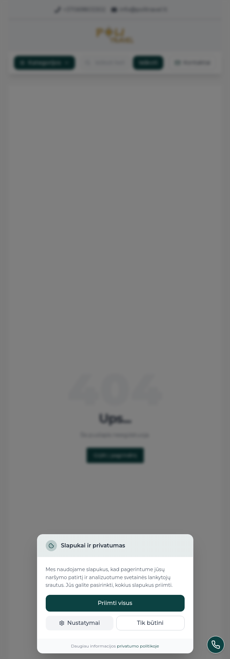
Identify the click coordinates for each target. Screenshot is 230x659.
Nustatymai (79, 623)
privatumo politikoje (138, 646)
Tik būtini (150, 623)
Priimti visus (115, 603)
